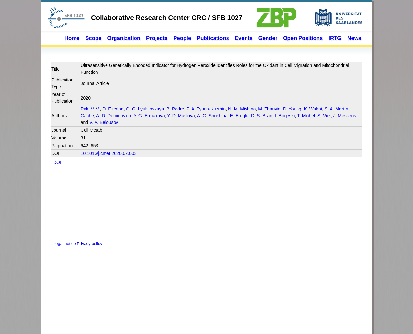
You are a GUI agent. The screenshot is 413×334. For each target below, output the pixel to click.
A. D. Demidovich (113, 115)
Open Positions (303, 38)
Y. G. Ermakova (149, 115)
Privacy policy (89, 243)
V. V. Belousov (103, 122)
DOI (57, 162)
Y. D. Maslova (181, 115)
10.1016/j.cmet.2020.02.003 (109, 153)
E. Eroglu (239, 115)
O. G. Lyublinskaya (145, 108)
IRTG (334, 38)
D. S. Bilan (261, 115)
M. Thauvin (269, 108)
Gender (267, 38)
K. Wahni (313, 108)
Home (72, 38)
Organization (124, 38)
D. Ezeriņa (112, 108)
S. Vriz (324, 115)
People (182, 38)
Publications (213, 38)
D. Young (292, 108)
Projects (156, 38)
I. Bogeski (285, 115)
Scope (93, 38)
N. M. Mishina (242, 108)
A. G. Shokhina (212, 115)
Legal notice (64, 243)
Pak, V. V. (90, 108)
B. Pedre (175, 108)
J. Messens (344, 115)
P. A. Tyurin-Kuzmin (206, 108)
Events (244, 38)
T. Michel (306, 115)
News (354, 38)
